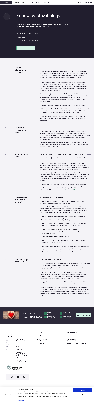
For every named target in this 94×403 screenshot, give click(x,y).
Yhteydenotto (41, 339)
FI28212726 (19, 349)
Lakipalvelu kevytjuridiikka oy (21, 339)
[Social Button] (12, 377)
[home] (22, 2)
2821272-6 (19, 346)
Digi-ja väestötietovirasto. (72, 190)
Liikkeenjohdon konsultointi (76, 343)
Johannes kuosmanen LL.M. (20, 361)
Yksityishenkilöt (72, 332)
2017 (17, 343)
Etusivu (39, 332)
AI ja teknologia (72, 339)
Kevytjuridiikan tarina (44, 336)
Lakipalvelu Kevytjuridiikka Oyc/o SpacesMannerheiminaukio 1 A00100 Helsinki (22, 355)
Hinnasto (40, 343)
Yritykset (69, 336)
